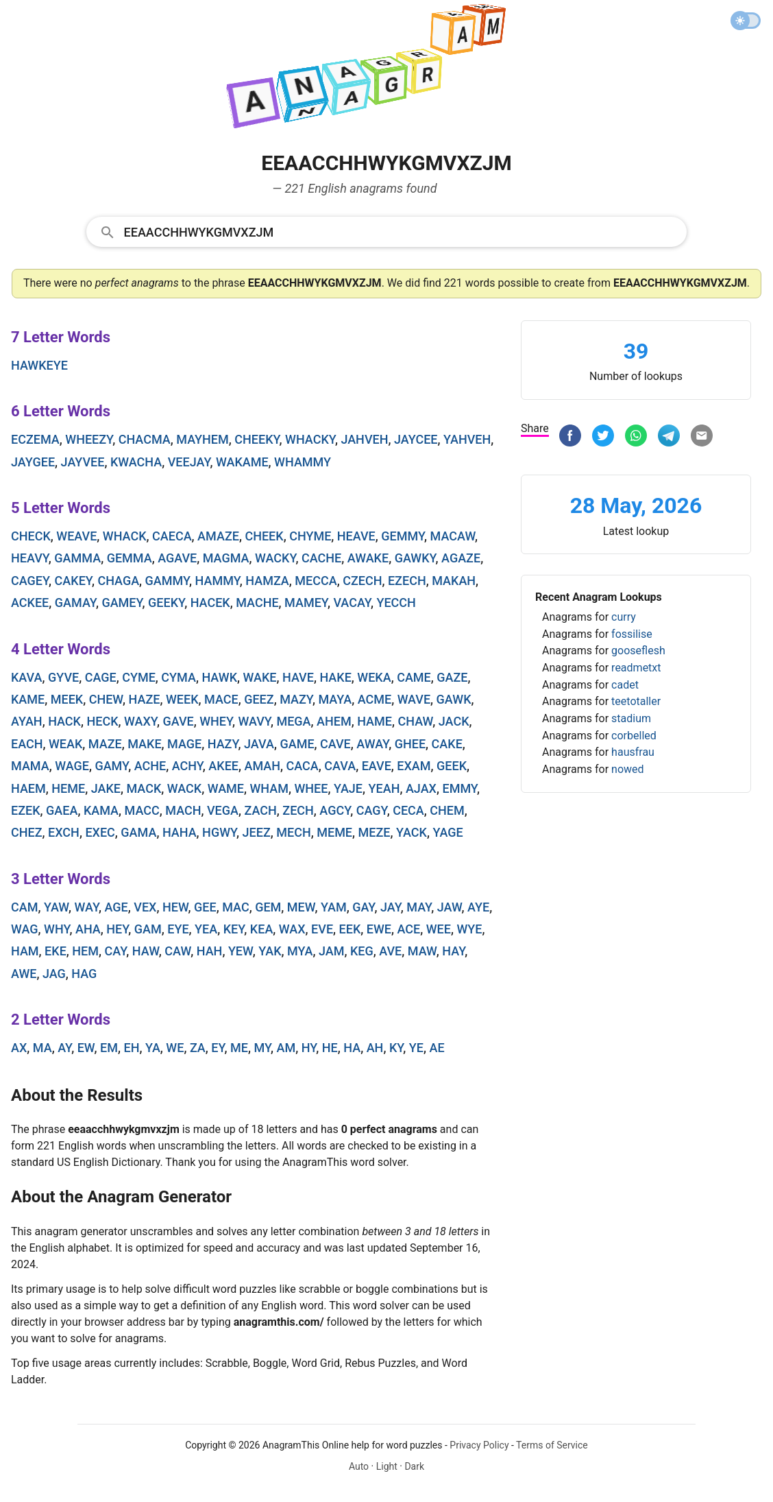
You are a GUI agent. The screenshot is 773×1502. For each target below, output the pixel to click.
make (144, 744)
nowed (627, 769)
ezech (407, 580)
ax (19, 1047)
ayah (26, 721)
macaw (453, 536)
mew (301, 907)
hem (85, 951)
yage (447, 832)
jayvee (83, 462)
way (87, 907)
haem (28, 788)
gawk (454, 699)
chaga (118, 580)
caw (177, 951)
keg (361, 951)
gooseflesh (638, 650)
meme (334, 832)
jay (390, 907)
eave (376, 766)
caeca (172, 536)
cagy (371, 810)
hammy (217, 580)
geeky (166, 602)
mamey (306, 602)
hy (309, 1047)
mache (257, 602)
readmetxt (636, 667)
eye (177, 929)
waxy (140, 721)
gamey (121, 602)
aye (478, 907)
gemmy (402, 536)
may (418, 907)
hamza (267, 580)
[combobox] (387, 231)
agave (177, 558)
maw (422, 951)
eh (131, 1047)
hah (210, 951)
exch (63, 832)
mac (235, 907)
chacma (145, 439)
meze (374, 832)
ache (150, 766)
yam (334, 907)
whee (311, 788)
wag (24, 929)
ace (408, 929)
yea (206, 929)
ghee (410, 744)
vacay (352, 602)
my (262, 1047)
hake (335, 677)
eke (55, 951)
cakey (73, 580)
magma (226, 558)
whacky (310, 439)
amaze (218, 536)
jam (332, 951)
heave (356, 536)
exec (99, 832)
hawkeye (39, 365)
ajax (421, 788)
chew (106, 699)
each (27, 744)
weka (374, 677)
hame (374, 721)
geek (452, 766)
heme (68, 788)
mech (293, 832)
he (330, 1047)
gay (363, 907)
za (198, 1047)
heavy (30, 558)
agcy (334, 810)
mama (30, 766)
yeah (384, 788)
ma (42, 1047)
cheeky (256, 439)
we (175, 1047)
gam (148, 929)
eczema (35, 439)
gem (268, 907)
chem (447, 810)
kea (261, 929)
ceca (408, 810)
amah (263, 766)
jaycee (416, 439)
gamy (111, 766)
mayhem (202, 439)
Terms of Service (552, 1445)
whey (215, 721)
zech (298, 810)
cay (116, 951)
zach (260, 810)
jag (54, 973)
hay (453, 951)
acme (374, 699)
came (414, 677)
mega (293, 721)
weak (65, 744)
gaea (61, 810)
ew (86, 1047)
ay (64, 1047)
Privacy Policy (479, 1445)
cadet (625, 684)
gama (138, 832)
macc (142, 810)
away (372, 744)
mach (183, 810)
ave (390, 951)
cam (24, 907)
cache (321, 558)
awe (23, 973)
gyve (63, 677)
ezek (25, 810)
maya (335, 699)
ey (217, 1047)
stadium (631, 718)
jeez (257, 832)
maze (105, 744)
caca (302, 766)
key (234, 929)
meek (67, 699)
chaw (414, 721)
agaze (460, 558)
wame (226, 788)
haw (145, 951)
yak (269, 951)
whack (125, 536)
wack (184, 788)
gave (177, 721)
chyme (310, 536)
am (286, 1047)
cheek (264, 536)
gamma (77, 558)
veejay (189, 462)
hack (64, 721)
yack (411, 832)
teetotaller (636, 701)
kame (28, 699)
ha (351, 1047)
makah (454, 580)
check (31, 536)
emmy (459, 788)
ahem (334, 721)
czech (362, 580)
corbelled (634, 735)
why (56, 929)
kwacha (136, 462)
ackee (30, 602)
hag (84, 973)
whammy (302, 462)
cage (100, 677)
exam (413, 766)
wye (469, 929)
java (259, 744)
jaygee (33, 462)
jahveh (364, 439)
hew (175, 907)
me (239, 1047)
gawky (415, 558)
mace (221, 699)
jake (106, 788)
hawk (219, 677)
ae (437, 1047)
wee (438, 929)
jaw (449, 907)
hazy (223, 744)
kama (101, 810)
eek (350, 929)
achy (187, 766)
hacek (210, 602)
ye (416, 1047)
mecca (315, 580)
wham (269, 788)
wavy (254, 721)
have (298, 677)
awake (368, 558)
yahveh (467, 439)
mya (299, 951)
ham (25, 951)
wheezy (88, 439)
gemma (129, 558)
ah (375, 1047)
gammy (167, 580)
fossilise (631, 634)
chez (26, 832)
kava (26, 677)
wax (292, 929)
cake (447, 744)
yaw (56, 907)
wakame (242, 462)
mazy (296, 699)
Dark (414, 1466)
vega (222, 810)
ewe (379, 929)
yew (240, 951)
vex (145, 907)
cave (335, 744)
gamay (75, 602)
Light (386, 1466)
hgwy (219, 832)
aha (88, 929)
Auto (359, 1466)
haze (144, 699)
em (109, 1047)
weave (76, 536)
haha (179, 832)
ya (152, 1047)
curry (623, 616)
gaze (452, 677)
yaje (348, 788)
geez (258, 699)
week (182, 699)
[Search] (401, 231)
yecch (395, 602)
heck (102, 721)
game (297, 744)
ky (396, 1047)
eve (322, 929)
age (116, 907)
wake (260, 677)
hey (117, 929)
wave (413, 699)
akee (223, 766)
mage (184, 744)
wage (72, 766)
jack (454, 721)
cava (340, 766)
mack (143, 788)
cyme (139, 677)
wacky (275, 558)
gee (205, 907)
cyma (178, 677)
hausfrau (632, 752)
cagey (30, 580)
